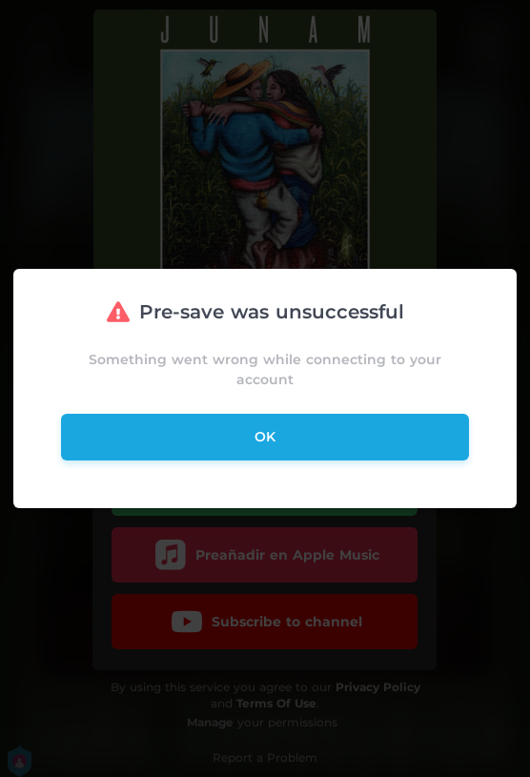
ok (265, 436)
